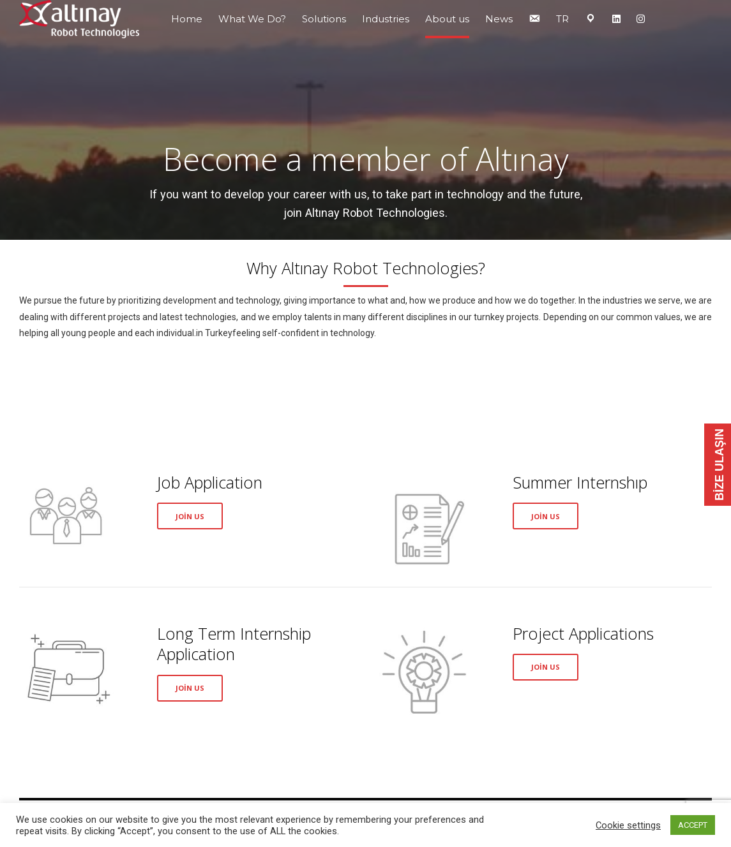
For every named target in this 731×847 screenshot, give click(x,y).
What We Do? (252, 19)
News (499, 19)
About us (447, 19)
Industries (385, 19)
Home (186, 19)
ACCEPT (692, 825)
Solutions (324, 19)
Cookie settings (628, 825)
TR (562, 19)
